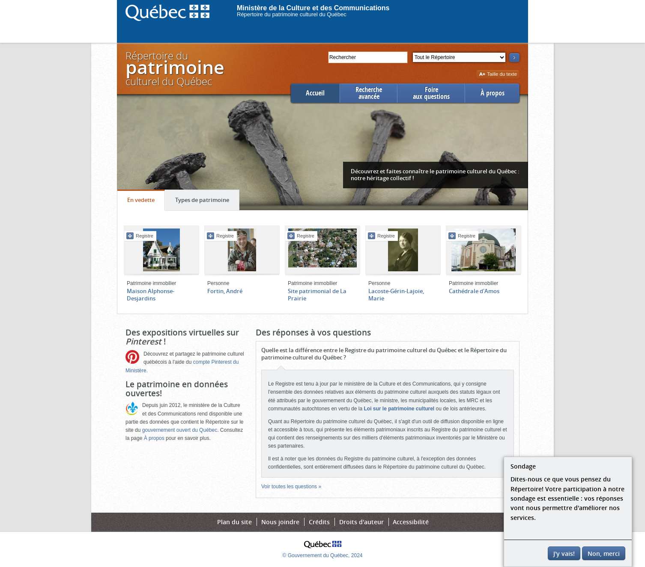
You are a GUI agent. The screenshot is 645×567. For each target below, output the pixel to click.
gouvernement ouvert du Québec (179, 430)
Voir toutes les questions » (291, 487)
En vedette (146, 202)
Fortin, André (224, 291)
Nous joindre (280, 522)
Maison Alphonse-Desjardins (150, 294)
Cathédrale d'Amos (474, 291)
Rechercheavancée (368, 93)
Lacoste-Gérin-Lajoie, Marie (396, 294)
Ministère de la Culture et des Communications (313, 8)
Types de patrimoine (207, 202)
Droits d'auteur (361, 522)
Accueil (315, 93)
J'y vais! (564, 553)
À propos (493, 93)
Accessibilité (411, 522)
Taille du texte (498, 74)
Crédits (319, 522)
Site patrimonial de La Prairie (317, 294)
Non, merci (604, 553)
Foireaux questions (431, 93)
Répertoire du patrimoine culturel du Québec (291, 14)
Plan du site (234, 522)
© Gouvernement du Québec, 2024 (323, 555)
